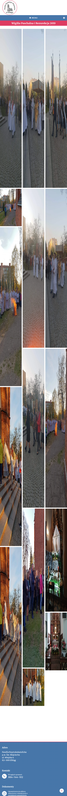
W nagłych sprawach (15, 776)
